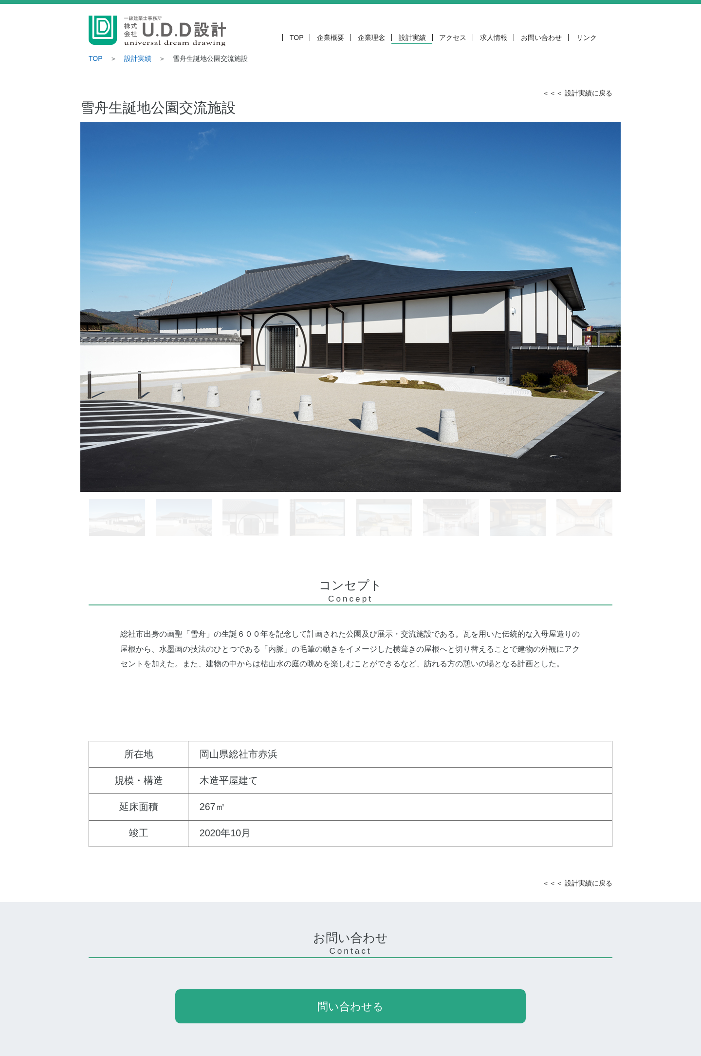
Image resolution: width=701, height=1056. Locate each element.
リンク (586, 37)
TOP (297, 37)
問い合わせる (350, 1006)
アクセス (452, 37)
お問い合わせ (541, 37)
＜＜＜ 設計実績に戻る (577, 93)
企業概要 (330, 37)
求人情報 (493, 37)
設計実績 (412, 37)
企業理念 (371, 37)
